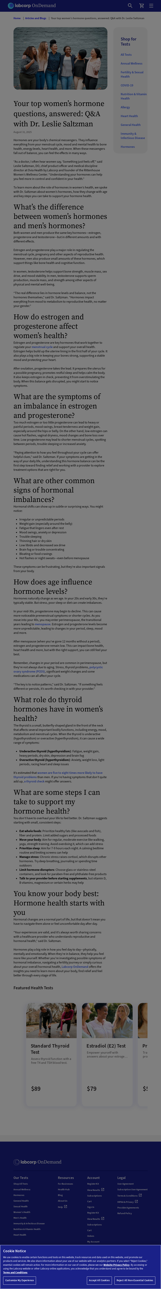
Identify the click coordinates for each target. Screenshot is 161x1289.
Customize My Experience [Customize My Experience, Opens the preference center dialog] (19, 1280)
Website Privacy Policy (116, 1265)
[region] (80, 1267)
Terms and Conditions (15, 1272)
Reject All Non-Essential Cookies (135, 1280)
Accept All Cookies (99, 1280)
